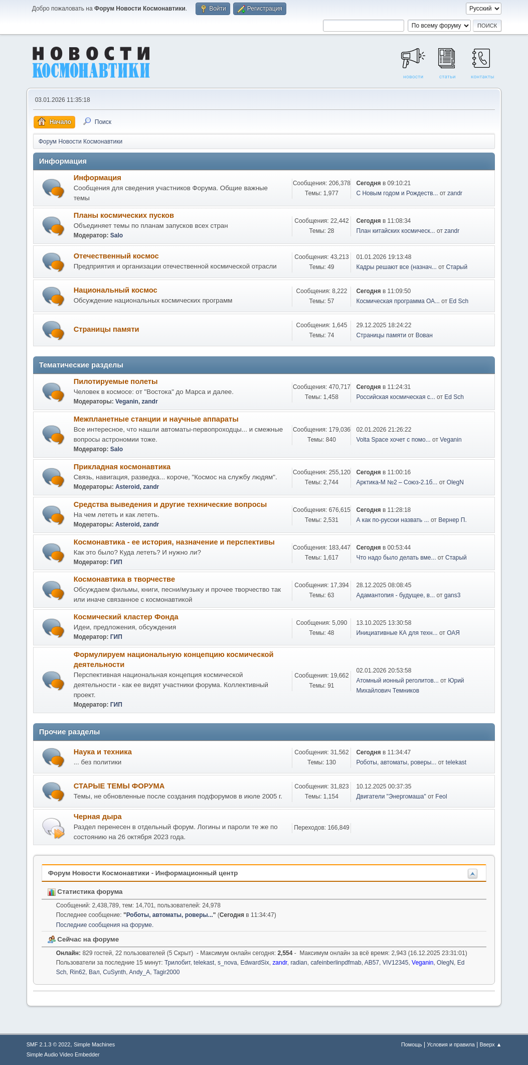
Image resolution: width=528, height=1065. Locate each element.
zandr (454, 193)
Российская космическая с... (395, 397)
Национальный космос (115, 290)
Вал (94, 972)
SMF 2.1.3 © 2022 (49, 1044)
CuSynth (114, 972)
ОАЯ (453, 632)
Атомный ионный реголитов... (397, 680)
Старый (457, 267)
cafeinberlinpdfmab (335, 962)
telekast (456, 762)
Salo (116, 235)
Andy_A (139, 972)
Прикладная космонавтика (122, 467)
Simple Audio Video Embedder (63, 1054)
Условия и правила (450, 1044)
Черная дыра (98, 817)
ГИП (116, 562)
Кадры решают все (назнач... (396, 267)
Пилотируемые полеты (116, 381)
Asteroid (127, 486)
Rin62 (77, 972)
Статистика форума (85, 891)
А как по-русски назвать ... (392, 519)
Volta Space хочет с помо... (393, 439)
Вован (424, 335)
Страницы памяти (106, 329)
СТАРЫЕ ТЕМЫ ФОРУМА (119, 786)
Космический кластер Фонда (126, 617)
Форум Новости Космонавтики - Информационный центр (143, 873)
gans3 (452, 595)
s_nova (227, 962)
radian (298, 962)
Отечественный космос (116, 256)
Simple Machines (94, 1044)
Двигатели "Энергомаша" (391, 796)
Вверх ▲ (491, 1044)
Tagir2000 (166, 972)
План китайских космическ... (395, 230)
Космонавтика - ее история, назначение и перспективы (174, 542)
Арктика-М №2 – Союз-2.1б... (396, 482)
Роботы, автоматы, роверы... (396, 762)
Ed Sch (459, 301)
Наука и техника (103, 752)
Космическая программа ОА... (398, 301)
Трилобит (177, 962)
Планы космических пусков (124, 215)
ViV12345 (396, 962)
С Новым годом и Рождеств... (397, 193)
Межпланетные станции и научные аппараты (156, 419)
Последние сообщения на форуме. (105, 924)
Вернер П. (452, 519)
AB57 (372, 962)
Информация (97, 178)
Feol (441, 796)
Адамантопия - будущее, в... (395, 595)
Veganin (126, 401)
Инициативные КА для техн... (396, 632)
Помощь (411, 1044)
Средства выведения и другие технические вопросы (170, 504)
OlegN (455, 482)
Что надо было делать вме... (396, 557)
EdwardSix (254, 962)
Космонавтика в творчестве (124, 579)
